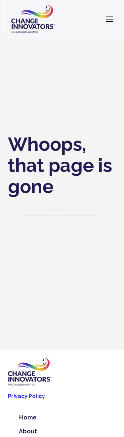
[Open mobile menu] (109, 19)
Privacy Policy (26, 396)
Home (28, 417)
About (28, 431)
